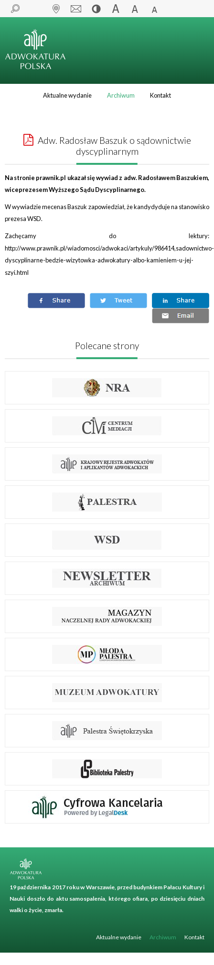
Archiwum (121, 95)
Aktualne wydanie (67, 95)
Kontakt (160, 95)
